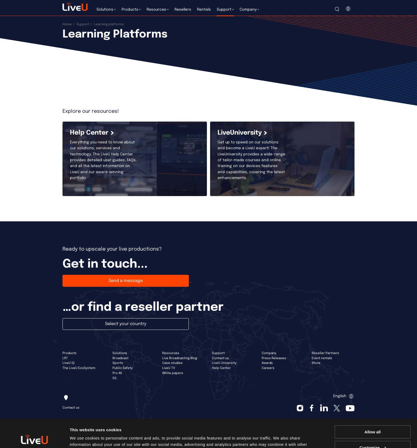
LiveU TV (168, 368)
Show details (82, 437)
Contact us (220, 358)
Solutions (119, 353)
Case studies (172, 363)
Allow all (373, 403)
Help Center (221, 368)
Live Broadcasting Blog (179, 358)
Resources (170, 353)
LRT (65, 358)
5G (114, 378)
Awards (267, 363)
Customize (373, 419)
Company (269, 353)
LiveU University (224, 363)
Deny (373, 435)
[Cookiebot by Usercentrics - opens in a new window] (34, 438)
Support (83, 24)
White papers (172, 373)
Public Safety (122, 368)
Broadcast (120, 358)
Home (67, 24)
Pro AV (117, 373)
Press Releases (274, 358)
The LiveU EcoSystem (78, 368)
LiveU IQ (68, 363)
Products (69, 353)
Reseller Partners (325, 353)
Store (316, 363)
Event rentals (322, 358)
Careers (268, 368)
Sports (117, 363)
